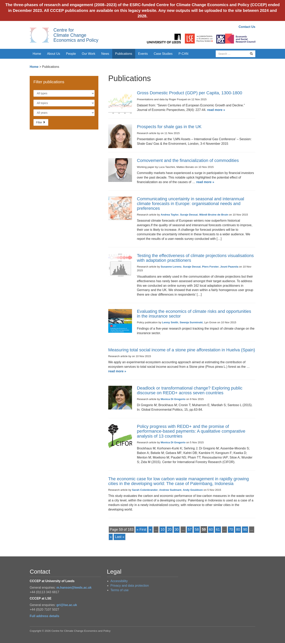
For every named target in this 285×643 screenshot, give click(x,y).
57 (190, 529)
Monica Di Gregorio (173, 399)
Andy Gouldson (193, 489)
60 (211, 529)
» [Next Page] (111, 537)
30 (177, 529)
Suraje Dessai (189, 214)
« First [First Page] (141, 529)
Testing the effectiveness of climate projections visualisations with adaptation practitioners (195, 258)
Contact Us (247, 26)
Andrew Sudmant (170, 489)
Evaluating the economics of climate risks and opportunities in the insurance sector (194, 314)
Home (37, 53)
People (71, 53)
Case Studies (163, 53)
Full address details (44, 616)
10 (162, 529)
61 (218, 529)
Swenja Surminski (191, 322)
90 (245, 529)
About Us (53, 53)
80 (238, 529)
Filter (41, 122)
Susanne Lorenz (171, 266)
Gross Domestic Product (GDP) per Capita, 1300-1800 (189, 92)
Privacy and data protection (129, 585)
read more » (216, 110)
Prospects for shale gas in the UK (169, 126)
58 (197, 529)
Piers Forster (210, 266)
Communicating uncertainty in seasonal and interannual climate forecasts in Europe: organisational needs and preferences (190, 203)
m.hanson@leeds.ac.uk (73, 587)
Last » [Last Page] (119, 537)
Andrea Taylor (170, 214)
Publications (123, 53)
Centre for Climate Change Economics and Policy (75, 35)
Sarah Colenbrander (145, 489)
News (105, 53)
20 (170, 529)
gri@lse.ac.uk (66, 605)
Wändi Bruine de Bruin (213, 214)
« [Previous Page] (150, 529)
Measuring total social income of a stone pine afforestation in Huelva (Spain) (181, 349)
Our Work (88, 53)
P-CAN (183, 53)
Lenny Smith (170, 322)
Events (143, 53)
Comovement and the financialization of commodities (188, 160)
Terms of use (119, 590)
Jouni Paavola (229, 266)
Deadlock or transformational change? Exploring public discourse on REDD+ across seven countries (189, 390)
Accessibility (119, 581)
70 (231, 529)
